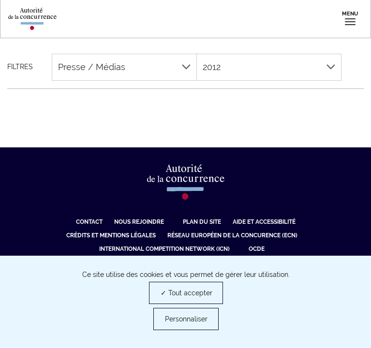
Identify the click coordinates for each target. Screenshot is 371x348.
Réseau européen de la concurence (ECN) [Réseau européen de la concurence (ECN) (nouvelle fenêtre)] (232, 235)
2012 (269, 67)
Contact (89, 221)
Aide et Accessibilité (264, 221)
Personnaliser (186, 319)
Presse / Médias (124, 67)
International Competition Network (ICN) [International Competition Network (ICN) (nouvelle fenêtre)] (164, 249)
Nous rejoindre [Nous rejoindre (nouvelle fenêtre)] (139, 221)
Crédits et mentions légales (111, 235)
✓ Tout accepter (186, 293)
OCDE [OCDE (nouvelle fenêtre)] (257, 249)
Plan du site (202, 221)
